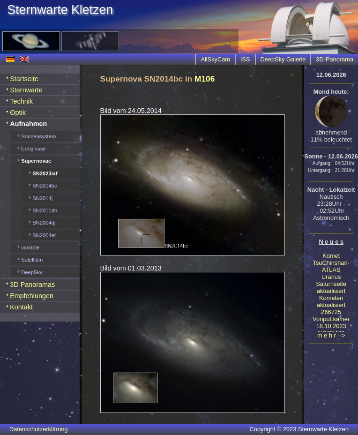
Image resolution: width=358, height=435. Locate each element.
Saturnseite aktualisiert (331, 287)
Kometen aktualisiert (331, 301)
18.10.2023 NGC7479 (331, 329)
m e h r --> (331, 335)
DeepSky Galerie (283, 59)
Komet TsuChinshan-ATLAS (331, 262)
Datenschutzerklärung (38, 429)
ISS (245, 59)
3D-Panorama (334, 59)
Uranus (331, 276)
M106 (204, 78)
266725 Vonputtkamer (331, 315)
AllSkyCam (215, 59)
